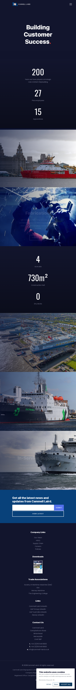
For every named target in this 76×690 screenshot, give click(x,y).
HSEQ (38, 540)
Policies (38, 549)
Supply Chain (38, 543)
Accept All (65, 684)
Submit (59, 507)
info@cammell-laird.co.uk (39, 649)
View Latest (38, 514)
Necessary (45, 680)
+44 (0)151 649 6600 (39, 644)
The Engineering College (38, 593)
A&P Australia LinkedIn (38, 612)
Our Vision (38, 537)
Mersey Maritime (38, 590)
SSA (38, 588)
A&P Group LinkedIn (38, 609)
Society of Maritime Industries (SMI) (38, 585)
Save (56, 684)
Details (48, 684)
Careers (38, 546)
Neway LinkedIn (38, 615)
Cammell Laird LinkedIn (38, 606)
